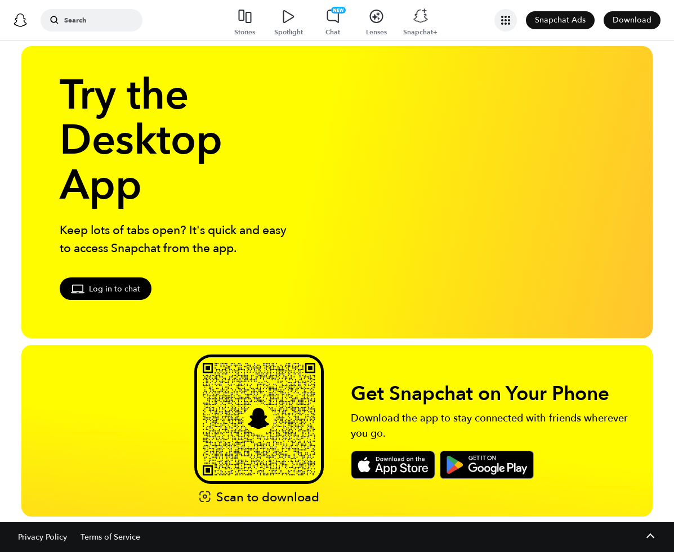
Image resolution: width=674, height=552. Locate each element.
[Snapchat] (20, 20)
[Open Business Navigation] (505, 20)
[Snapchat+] (420, 20)
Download (632, 20)
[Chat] (333, 20)
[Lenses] (376, 20)
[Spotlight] (289, 20)
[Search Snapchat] (98, 20)
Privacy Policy (42, 537)
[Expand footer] (650, 537)
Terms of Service (110, 537)
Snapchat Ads (560, 20)
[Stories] (245, 20)
